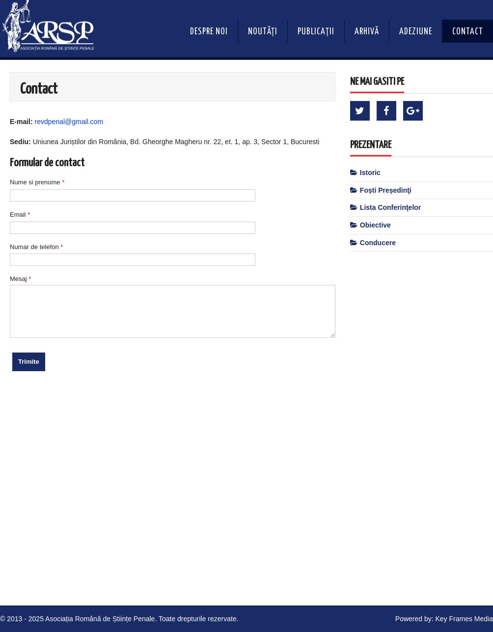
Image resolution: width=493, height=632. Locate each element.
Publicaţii (316, 31)
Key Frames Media (464, 619)
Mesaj (20, 278)
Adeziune (415, 31)
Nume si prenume (37, 182)
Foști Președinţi (385, 190)
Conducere (378, 243)
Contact (467, 31)
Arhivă (367, 31)
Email (20, 214)
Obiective (375, 225)
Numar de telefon (36, 247)
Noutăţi (262, 31)
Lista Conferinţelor (390, 207)
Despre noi (209, 31)
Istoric (370, 173)
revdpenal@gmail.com (69, 122)
